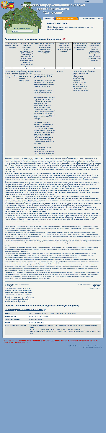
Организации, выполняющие (91, 18)
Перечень (49, 18)
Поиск (87, 1)
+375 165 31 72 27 (35, 319)
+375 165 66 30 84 (90, 325)
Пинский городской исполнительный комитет (24, 310)
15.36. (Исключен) (86, 286)
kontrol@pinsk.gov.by (36, 322)
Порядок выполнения (66, 18)
